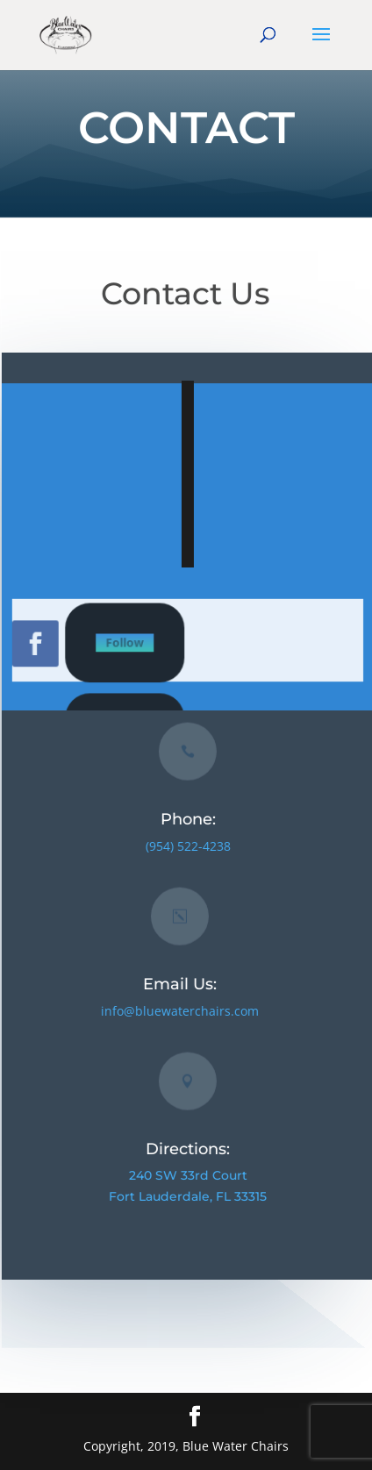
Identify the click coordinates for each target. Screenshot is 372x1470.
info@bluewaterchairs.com (182, 1011)
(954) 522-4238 (189, 846)
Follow (130, 642)
